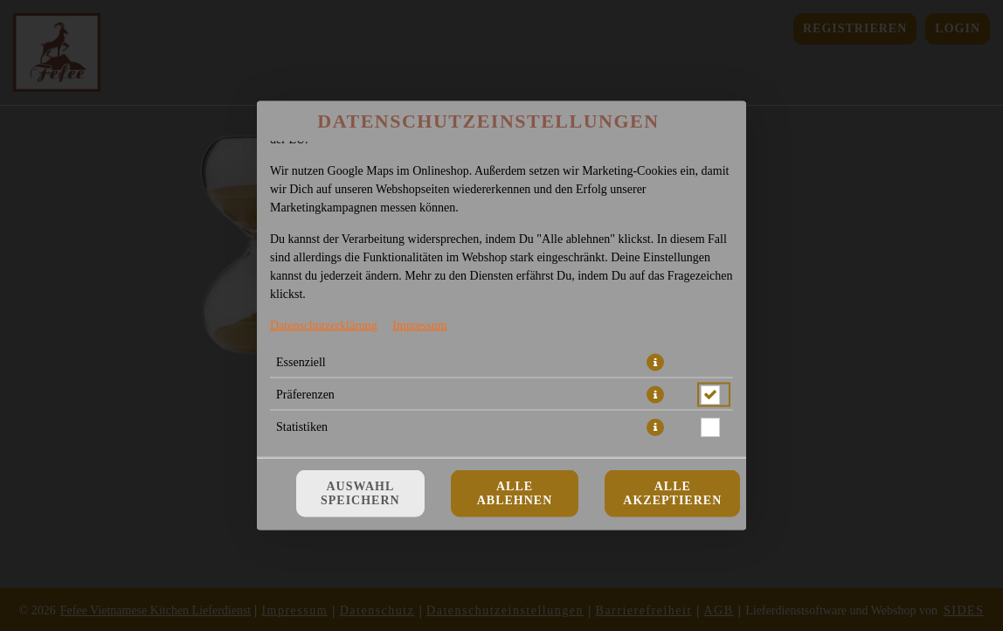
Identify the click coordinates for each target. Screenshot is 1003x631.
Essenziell (301, 362)
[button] (655, 362)
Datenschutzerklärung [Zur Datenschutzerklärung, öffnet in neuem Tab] (323, 325)
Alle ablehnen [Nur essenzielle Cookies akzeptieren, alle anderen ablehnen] (515, 493)
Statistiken (302, 426)
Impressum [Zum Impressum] (419, 325)
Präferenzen (305, 394)
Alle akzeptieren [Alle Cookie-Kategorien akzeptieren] (672, 493)
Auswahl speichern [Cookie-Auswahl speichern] (360, 493)
